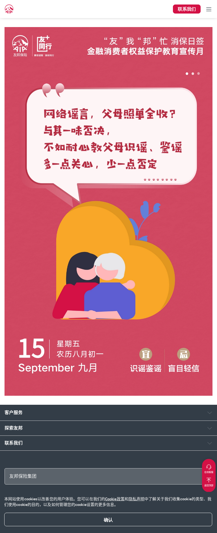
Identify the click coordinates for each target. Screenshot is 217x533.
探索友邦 (14, 428)
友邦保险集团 (22, 476)
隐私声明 (136, 499)
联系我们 (14, 443)
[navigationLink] (9, 9)
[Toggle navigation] (208, 9)
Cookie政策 (115, 499)
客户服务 (14, 412)
